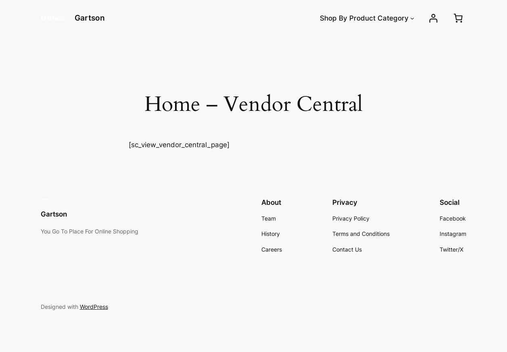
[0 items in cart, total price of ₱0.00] (457, 18)
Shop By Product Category (364, 18)
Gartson (90, 18)
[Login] (433, 18)
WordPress (94, 306)
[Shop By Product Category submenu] (412, 18)
